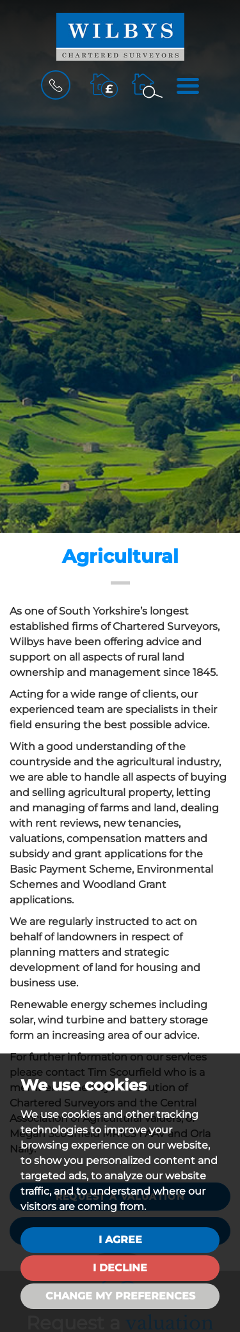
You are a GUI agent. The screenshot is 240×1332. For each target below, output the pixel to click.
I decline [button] (120, 1268)
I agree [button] (120, 1240)
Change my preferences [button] (120, 1296)
